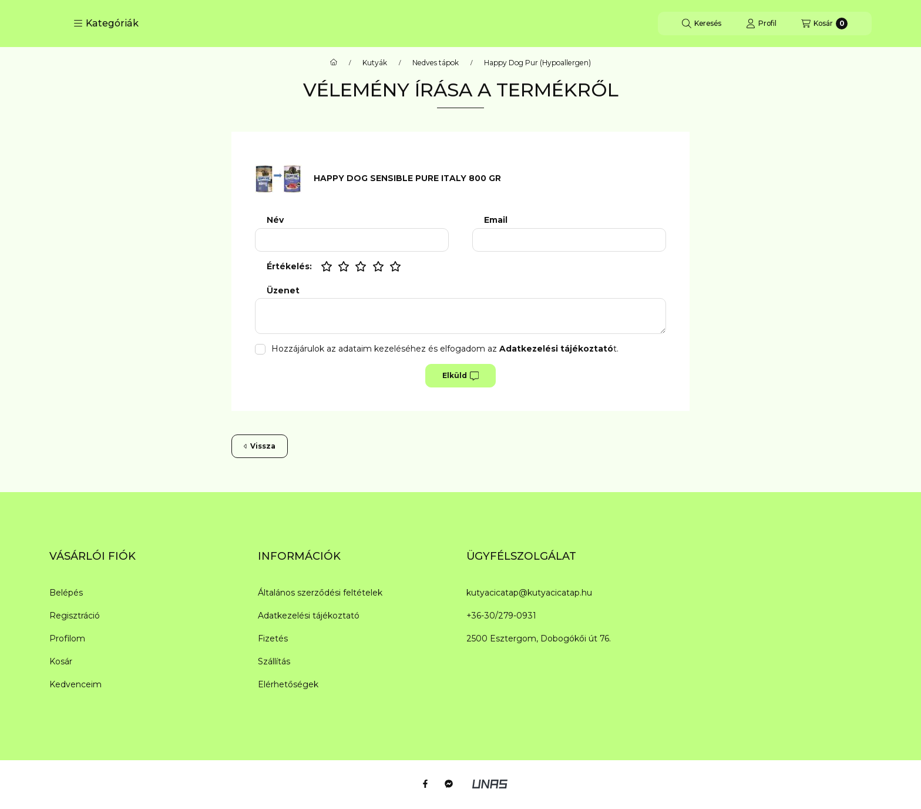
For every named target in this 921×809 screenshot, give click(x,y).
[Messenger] (448, 783)
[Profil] (761, 23)
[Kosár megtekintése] (824, 23)
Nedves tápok (435, 63)
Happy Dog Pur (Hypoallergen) (537, 63)
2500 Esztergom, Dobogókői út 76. (538, 638)
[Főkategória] (333, 63)
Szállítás (274, 661)
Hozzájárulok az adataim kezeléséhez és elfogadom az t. (445, 348)
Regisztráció (74, 615)
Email (495, 220)
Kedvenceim (75, 684)
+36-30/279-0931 (501, 615)
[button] (106, 23)
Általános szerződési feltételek (320, 592)
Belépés (66, 592)
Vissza (259, 446)
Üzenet (283, 291)
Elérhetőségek (288, 684)
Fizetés (273, 638)
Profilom (67, 638)
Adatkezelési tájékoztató (308, 615)
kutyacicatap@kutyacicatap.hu (529, 592)
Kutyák (374, 63)
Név (275, 220)
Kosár (60, 661)
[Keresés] (701, 23)
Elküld (460, 375)
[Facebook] (425, 783)
